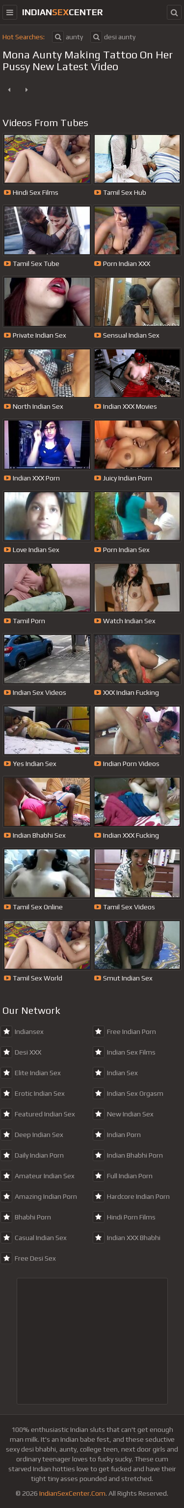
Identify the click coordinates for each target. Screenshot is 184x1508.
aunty (67, 37)
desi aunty (112, 37)
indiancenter (62, 12)
